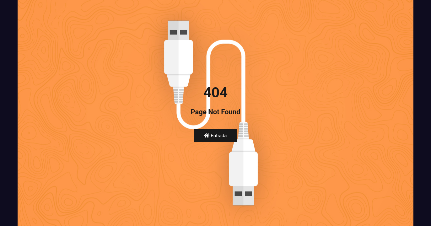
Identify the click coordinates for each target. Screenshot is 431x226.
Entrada (215, 135)
